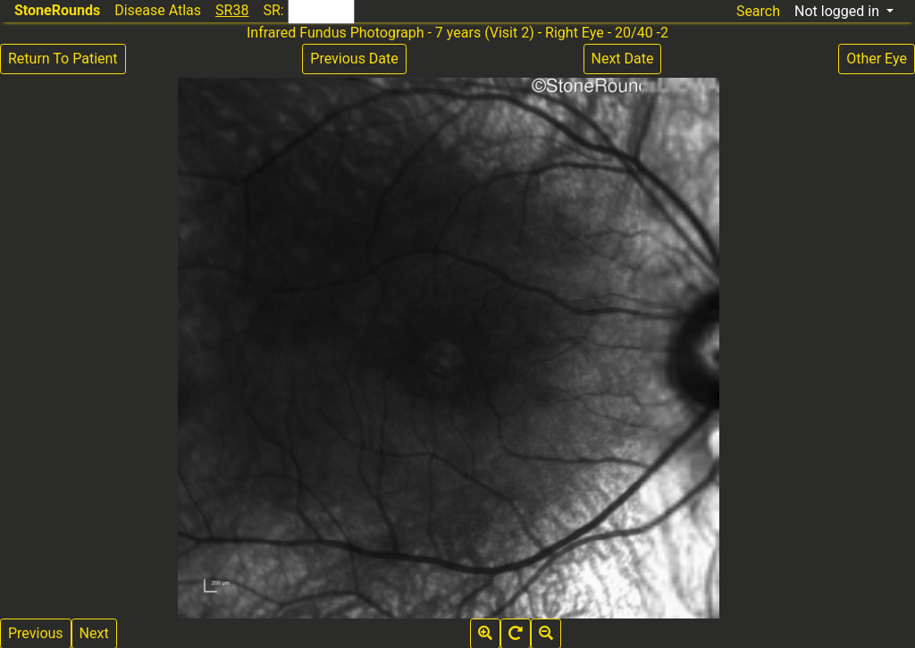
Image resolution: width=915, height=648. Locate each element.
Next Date (623, 58)
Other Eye (876, 58)
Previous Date (354, 58)
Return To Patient (63, 58)
